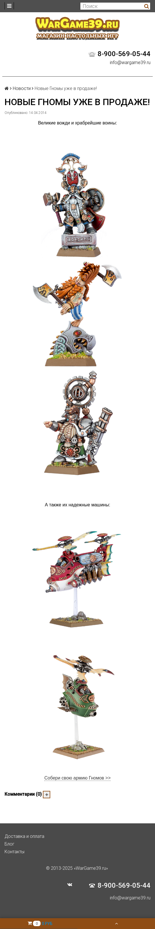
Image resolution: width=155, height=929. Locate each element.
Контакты (14, 851)
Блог (9, 844)
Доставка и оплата (24, 836)
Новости (22, 88)
